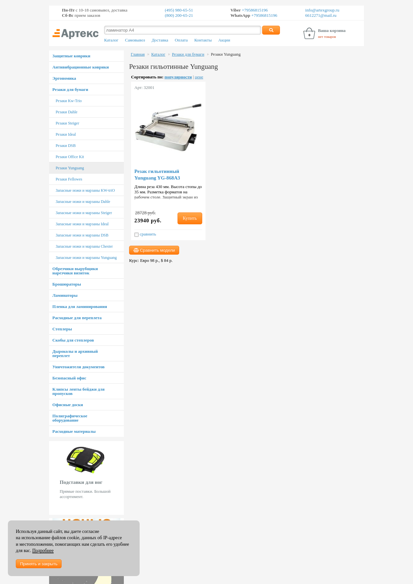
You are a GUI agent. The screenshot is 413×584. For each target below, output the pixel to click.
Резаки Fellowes (69, 179)
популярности (178, 76)
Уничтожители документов (78, 366)
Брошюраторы (66, 284)
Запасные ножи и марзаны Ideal (82, 224)
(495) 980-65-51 (179, 10)
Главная (138, 54)
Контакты (203, 40)
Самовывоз (135, 40)
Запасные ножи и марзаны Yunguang (86, 257)
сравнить (145, 234)
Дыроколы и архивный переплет (75, 353)
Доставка (159, 40)
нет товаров (327, 37)
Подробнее (43, 550)
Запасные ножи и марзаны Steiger (84, 212)
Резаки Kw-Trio (69, 100)
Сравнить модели (154, 250)
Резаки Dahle (66, 112)
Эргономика (64, 78)
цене (199, 76)
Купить (190, 218)
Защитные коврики (71, 55)
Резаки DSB (66, 145)
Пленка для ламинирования (79, 306)
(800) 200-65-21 (179, 15)
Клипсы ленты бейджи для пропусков (78, 391)
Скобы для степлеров (73, 340)
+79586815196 (254, 10)
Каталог (111, 40)
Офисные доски (67, 404)
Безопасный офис (69, 377)
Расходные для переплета (76, 317)
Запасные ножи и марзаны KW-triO (85, 190)
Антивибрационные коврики (80, 67)
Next (120, 478)
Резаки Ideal (66, 134)
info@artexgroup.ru (322, 10)
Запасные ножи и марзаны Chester (84, 246)
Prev (52, 478)
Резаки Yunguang (70, 168)
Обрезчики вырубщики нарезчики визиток (75, 270)
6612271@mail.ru (321, 15)
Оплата (181, 40)
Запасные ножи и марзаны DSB (82, 235)
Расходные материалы (74, 431)
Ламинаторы (64, 295)
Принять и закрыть (38, 563)
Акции (224, 40)
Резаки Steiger (67, 123)
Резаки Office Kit (70, 156)
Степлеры (62, 328)
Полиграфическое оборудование (69, 418)
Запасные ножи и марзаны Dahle (83, 201)
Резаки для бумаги (70, 89)
